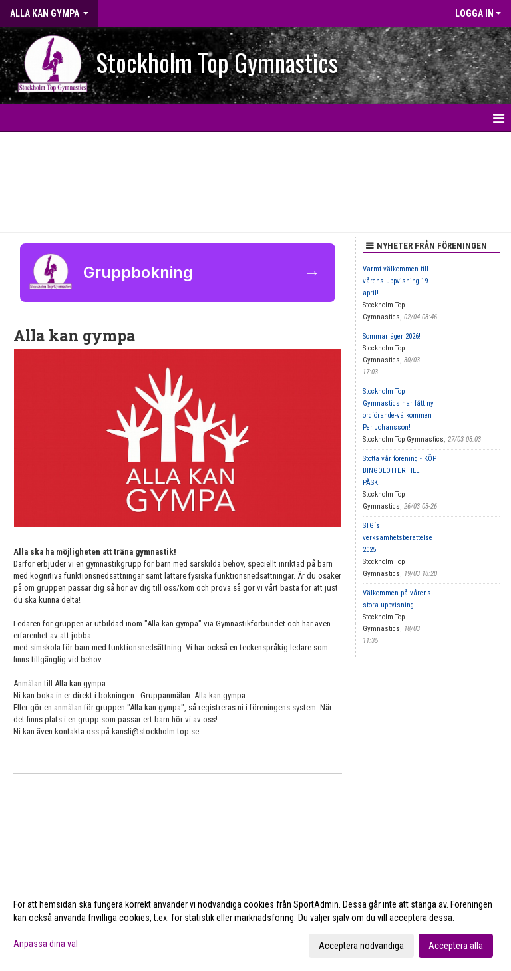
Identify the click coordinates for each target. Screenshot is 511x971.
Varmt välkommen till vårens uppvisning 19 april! (395, 281)
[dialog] (255, 924)
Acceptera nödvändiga (361, 945)
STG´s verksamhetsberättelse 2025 (397, 537)
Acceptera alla (455, 945)
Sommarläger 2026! (392, 336)
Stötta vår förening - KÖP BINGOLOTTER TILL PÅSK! (399, 470)
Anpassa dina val (45, 943)
